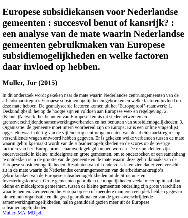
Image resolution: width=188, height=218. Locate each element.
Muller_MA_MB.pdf (22, 212)
